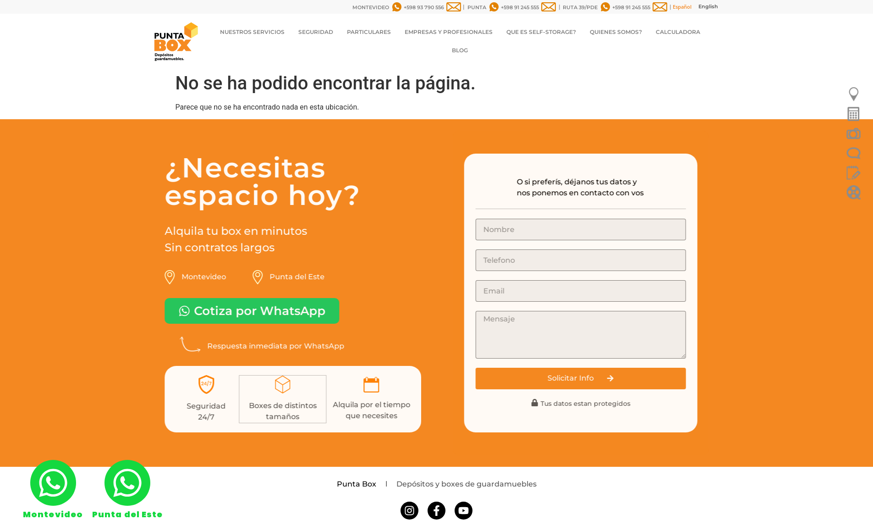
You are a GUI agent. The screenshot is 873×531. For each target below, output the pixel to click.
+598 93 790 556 (424, 7)
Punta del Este (127, 514)
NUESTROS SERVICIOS (252, 31)
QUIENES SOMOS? (616, 31)
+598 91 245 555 (520, 7)
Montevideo (53, 514)
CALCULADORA (678, 31)
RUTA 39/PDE (580, 7)
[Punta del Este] (127, 483)
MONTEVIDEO (370, 7)
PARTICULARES (369, 31)
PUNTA (476, 7)
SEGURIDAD (315, 31)
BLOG (460, 50)
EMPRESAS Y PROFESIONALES (449, 31)
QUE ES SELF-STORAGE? (541, 31)
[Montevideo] (53, 483)
